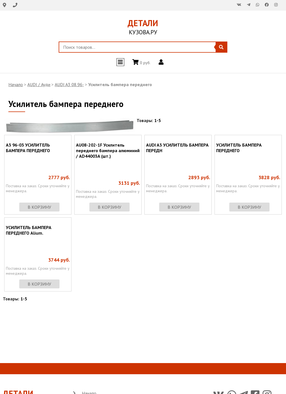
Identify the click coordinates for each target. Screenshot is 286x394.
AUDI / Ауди (38, 84)
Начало (15, 84)
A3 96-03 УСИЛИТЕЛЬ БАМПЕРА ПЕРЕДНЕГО (28, 147)
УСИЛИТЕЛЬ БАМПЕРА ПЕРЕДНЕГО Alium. (28, 230)
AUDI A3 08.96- (69, 84)
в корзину (39, 207)
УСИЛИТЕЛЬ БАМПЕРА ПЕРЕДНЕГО (239, 147)
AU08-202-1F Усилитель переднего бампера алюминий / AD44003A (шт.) (108, 150)
